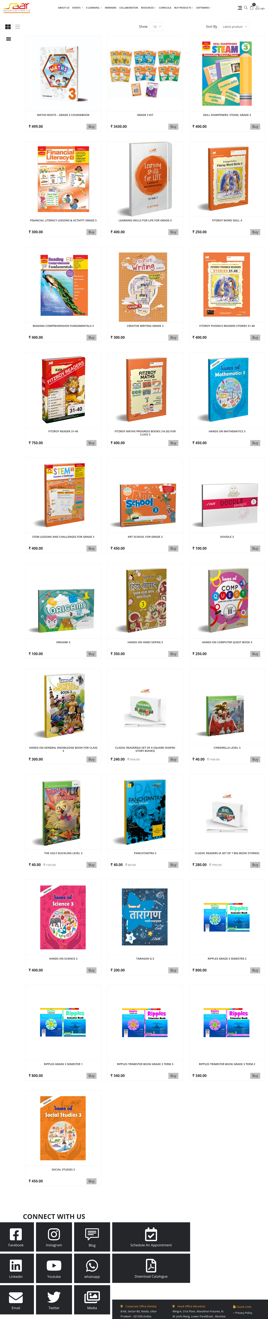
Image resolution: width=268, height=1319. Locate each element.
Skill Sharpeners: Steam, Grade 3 (227, 115)
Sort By (211, 26)
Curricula (165, 7)
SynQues (181, 1313)
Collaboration (128, 7)
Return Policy (243, 1280)
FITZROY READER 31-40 (63, 420)
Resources (148, 7)
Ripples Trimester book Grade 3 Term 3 (145, 1031)
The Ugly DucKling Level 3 (63, 828)
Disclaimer (242, 1287)
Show (143, 26)
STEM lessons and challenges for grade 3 (63, 522)
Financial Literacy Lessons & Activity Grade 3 (63, 217)
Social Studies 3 (63, 1133)
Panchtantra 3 (145, 828)
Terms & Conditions (247, 1294)
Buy (91, 126)
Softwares (203, 7)
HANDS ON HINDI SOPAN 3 (145, 624)
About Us (63, 7)
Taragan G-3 (145, 929)
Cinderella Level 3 (227, 726)
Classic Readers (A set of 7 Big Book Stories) (227, 828)
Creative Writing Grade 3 (145, 318)
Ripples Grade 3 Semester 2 (227, 929)
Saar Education (101, 1313)
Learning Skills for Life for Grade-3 (145, 217)
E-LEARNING (94, 7)
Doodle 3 (227, 522)
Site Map (147, 1313)
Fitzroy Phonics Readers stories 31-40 (227, 318)
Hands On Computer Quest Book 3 (227, 624)
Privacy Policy (243, 1273)
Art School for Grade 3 (145, 522)
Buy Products (183, 7)
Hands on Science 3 (63, 929)
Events (77, 7)
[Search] (246, 8)
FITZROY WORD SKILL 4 (227, 217)
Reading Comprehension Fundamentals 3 (63, 318)
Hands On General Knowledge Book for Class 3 (63, 727)
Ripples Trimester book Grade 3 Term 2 (227, 1031)
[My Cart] (251, 8)
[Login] (260, 8)
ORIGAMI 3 (63, 624)
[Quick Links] (239, 8)
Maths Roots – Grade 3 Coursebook (63, 115)
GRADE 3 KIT (145, 115)
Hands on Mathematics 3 (227, 420)
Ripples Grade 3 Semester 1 (63, 1031)
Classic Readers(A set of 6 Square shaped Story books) (145, 727)
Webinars (110, 7)
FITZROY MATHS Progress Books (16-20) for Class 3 (145, 422)
